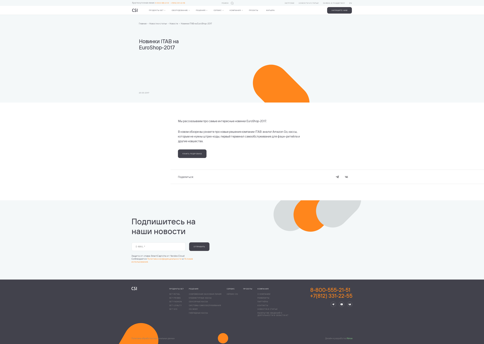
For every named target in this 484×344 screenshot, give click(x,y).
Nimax (349, 338)
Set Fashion (175, 301)
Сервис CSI (232, 294)
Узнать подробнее (192, 154)
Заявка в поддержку (334, 3)
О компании (263, 294)
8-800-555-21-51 (163, 3)
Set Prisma (175, 298)
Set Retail (174, 294)
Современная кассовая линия (205, 294)
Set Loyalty (175, 305)
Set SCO (173, 309)
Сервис (218, 10)
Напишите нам (339, 10)
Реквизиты (263, 298)
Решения (200, 10)
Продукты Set (156, 10)
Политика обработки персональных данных (153, 338)
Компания (235, 10)
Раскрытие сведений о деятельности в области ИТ (273, 314)
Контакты (262, 305)
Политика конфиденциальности (164, 259)
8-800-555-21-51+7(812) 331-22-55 (331, 293)
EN (350, 3)
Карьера (270, 10)
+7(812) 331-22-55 (178, 3)
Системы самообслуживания (205, 305)
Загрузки (289, 3)
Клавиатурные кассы (200, 298)
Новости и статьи (309, 3)
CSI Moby (193, 309)
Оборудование (180, 10)
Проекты (253, 10)
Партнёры (262, 301)
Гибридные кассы (198, 313)
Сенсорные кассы (198, 301)
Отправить (199, 246)
